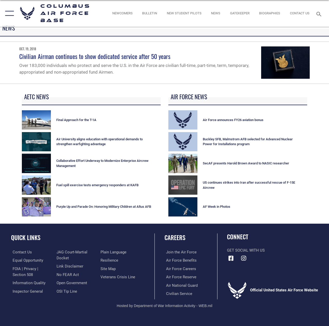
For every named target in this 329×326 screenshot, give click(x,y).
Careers (174, 237)
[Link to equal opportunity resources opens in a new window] (26, 260)
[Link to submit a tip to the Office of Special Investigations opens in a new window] (66, 290)
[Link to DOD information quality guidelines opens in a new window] (27, 282)
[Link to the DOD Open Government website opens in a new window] (71, 282)
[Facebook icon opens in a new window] (231, 258)
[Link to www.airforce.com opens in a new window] (179, 252)
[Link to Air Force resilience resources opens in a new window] (110, 260)
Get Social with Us (246, 250)
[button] (8, 13)
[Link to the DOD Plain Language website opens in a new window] (114, 252)
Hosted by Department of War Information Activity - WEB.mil (164, 305)
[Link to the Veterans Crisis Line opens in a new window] (118, 276)
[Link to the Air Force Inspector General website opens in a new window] (26, 290)
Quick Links (25, 237)
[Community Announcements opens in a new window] (150, 13)
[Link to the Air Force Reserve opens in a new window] (179, 276)
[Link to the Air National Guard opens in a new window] (180, 284)
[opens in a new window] (239, 13)
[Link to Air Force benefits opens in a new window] (179, 260)
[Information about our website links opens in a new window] (69, 266)
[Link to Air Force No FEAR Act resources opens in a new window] (67, 274)
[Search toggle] (319, 13)
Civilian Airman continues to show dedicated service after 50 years (94, 56)
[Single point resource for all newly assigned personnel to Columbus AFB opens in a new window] (122, 13)
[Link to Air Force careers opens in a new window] (179, 268)
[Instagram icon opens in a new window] (243, 258)
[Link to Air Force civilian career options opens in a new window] (177, 293)
